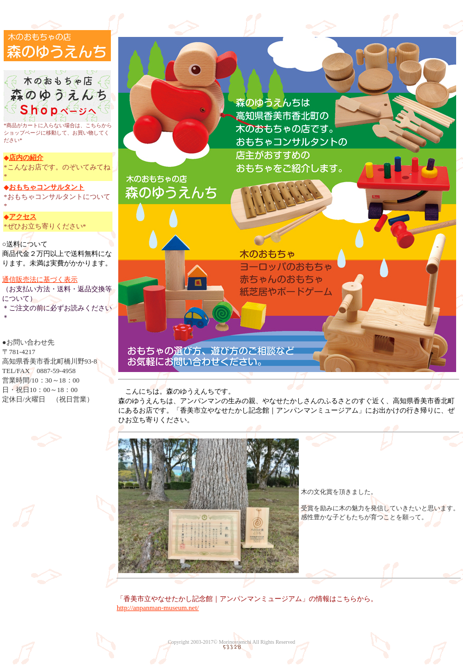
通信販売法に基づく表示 (40, 279)
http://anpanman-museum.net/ (158, 608)
